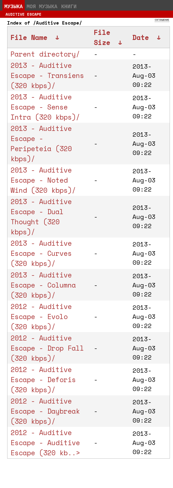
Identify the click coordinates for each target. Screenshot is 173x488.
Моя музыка (42, 6)
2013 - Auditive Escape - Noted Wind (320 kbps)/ (43, 180)
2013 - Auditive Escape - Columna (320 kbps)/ (43, 285)
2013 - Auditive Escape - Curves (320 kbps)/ (41, 253)
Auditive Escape (24, 14)
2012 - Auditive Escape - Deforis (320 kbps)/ (43, 379)
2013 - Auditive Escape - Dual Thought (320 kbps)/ (41, 216)
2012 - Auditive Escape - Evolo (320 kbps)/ (41, 316)
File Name (29, 37)
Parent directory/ (45, 54)
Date (140, 37)
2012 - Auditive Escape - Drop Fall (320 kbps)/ (47, 348)
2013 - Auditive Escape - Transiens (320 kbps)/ (47, 75)
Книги (69, 6)
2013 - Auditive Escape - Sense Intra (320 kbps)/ (45, 107)
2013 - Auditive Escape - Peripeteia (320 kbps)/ (41, 143)
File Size (102, 37)
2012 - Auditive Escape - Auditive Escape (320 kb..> (45, 442)
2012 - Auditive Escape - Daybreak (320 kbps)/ (45, 411)
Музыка (13, 6)
